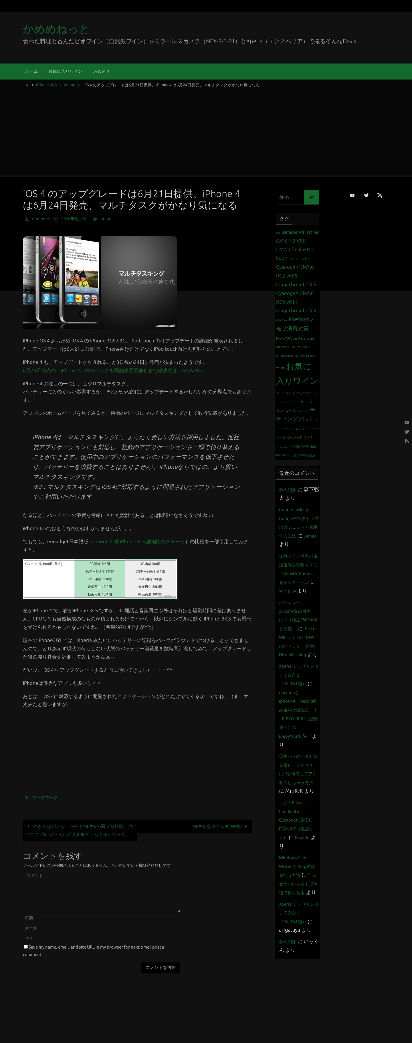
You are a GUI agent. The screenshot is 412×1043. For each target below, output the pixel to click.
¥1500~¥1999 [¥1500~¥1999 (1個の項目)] (295, 356)
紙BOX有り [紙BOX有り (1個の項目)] (284, 455)
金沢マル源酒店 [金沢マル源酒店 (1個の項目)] (304, 455)
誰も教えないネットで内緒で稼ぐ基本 (297, 962)
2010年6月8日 (77, 219)
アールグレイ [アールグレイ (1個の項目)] (285, 393)
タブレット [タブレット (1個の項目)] (301, 411)
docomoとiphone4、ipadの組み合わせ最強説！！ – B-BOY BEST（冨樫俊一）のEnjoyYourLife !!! (299, 770)
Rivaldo (287, 916)
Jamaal (300, 544)
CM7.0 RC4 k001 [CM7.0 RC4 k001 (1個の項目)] (300, 259)
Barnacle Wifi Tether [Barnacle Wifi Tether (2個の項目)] (300, 232)
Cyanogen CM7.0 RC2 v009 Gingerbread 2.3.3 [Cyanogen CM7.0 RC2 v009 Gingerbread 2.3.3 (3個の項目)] (296, 275)
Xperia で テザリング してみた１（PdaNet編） (298, 727)
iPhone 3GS (46, 85)
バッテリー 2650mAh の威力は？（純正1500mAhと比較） (298, 646)
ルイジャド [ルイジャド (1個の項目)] (294, 437)
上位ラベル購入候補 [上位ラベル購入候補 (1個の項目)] (294, 446)
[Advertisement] (206, 130)
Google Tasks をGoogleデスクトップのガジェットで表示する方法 (297, 527)
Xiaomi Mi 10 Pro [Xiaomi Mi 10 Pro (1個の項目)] (288, 347)
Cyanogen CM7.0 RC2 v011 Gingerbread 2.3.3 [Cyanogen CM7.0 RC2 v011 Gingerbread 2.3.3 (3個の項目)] (296, 302)
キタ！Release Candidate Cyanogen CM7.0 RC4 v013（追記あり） (298, 890)
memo (69, 85)
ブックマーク (46, 797)
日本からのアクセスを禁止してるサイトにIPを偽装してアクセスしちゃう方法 (297, 834)
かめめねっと (56, 29)
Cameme (41, 219)
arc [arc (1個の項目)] (278, 233)
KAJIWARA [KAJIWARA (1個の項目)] (284, 338)
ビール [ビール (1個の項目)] (287, 429)
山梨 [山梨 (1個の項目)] (313, 446)
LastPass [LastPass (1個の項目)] (299, 338)
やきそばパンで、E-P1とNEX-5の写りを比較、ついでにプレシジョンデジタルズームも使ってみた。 (80, 834)
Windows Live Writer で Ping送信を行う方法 (298, 936)
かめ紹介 (289, 489)
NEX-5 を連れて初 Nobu (219, 826)
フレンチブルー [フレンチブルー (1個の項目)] (304, 429)
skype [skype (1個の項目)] (310, 338)
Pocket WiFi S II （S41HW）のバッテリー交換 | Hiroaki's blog (298, 680)
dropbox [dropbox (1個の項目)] (282, 320)
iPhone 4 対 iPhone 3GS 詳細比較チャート (139, 542)
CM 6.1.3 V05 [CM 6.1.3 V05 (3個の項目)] (291, 241)
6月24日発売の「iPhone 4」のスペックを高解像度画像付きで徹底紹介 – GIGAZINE (113, 371)
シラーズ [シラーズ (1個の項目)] (286, 402)
